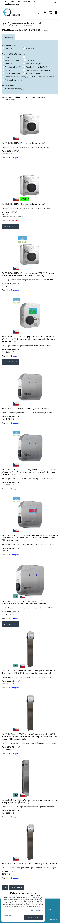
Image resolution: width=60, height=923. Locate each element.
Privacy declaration (36, 910)
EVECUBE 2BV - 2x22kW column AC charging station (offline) (29, 863)
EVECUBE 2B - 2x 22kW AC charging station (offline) (25, 408)
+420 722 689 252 (17, 1)
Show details (7, 916)
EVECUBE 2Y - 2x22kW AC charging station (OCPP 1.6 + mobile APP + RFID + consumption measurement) (27, 602)
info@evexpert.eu (11, 4)
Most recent (30, 97)
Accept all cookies (34, 917)
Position (16, 97)
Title (10, 97)
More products (16, 887)
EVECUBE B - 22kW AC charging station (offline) (23, 143)
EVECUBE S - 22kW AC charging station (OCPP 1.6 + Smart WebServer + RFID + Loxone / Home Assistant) (28, 274)
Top (5, 887)
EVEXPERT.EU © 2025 (50, 919)
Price (23, 97)
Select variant (10, 226)
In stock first (40, 97)
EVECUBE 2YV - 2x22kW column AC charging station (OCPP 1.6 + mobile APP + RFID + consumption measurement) (28, 672)
